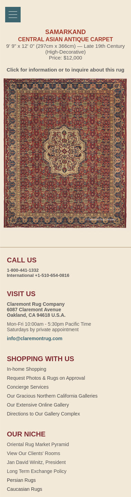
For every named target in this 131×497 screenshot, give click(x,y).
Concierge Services (27, 387)
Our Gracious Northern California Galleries (52, 396)
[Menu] (13, 14)
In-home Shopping (26, 369)
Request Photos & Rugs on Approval (46, 378)
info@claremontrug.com (34, 338)
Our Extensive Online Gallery (38, 405)
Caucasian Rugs (24, 489)
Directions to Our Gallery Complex (43, 414)
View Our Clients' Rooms (33, 453)
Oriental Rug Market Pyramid (38, 444)
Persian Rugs (21, 480)
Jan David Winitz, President (36, 462)
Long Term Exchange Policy (36, 471)
